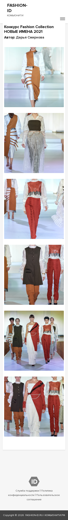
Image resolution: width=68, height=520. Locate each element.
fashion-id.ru (34, 515)
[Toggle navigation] (62, 18)
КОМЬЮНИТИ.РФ (55, 515)
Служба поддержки (27, 490)
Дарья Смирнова (30, 37)
